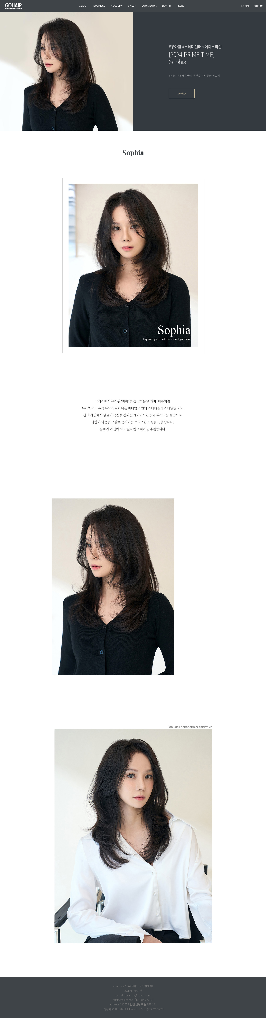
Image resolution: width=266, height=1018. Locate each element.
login (245, 5)
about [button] (83, 5)
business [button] (99, 5)
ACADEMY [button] (117, 5)
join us (258, 5)
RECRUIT (181, 5)
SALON (132, 5)
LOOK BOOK (149, 5)
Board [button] (166, 5)
